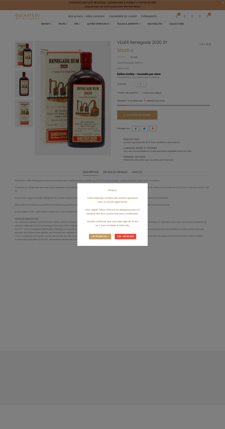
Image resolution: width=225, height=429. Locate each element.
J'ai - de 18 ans (125, 236)
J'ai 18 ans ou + (100, 236)
